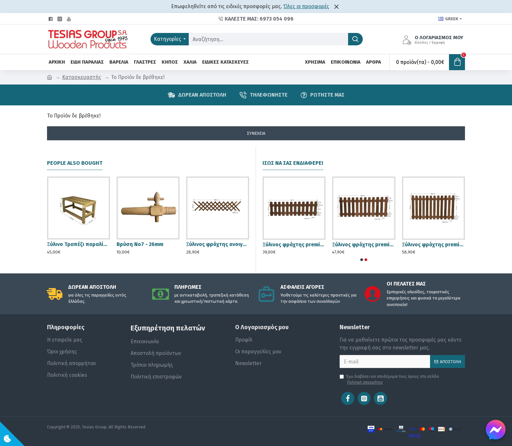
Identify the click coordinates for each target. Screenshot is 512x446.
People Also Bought (75, 163)
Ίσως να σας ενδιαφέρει (293, 163)
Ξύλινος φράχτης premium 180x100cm (433, 244)
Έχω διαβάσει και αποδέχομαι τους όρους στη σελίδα (389, 379)
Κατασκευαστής (81, 77)
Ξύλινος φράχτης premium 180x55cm (294, 244)
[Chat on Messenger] (495, 429)
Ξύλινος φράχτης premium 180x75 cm (363, 244)
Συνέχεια (256, 133)
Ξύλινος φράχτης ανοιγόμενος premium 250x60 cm (217, 244)
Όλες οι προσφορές (306, 6)
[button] (361, 259)
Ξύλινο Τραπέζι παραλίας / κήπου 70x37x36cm (78, 244)
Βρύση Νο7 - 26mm (140, 244)
